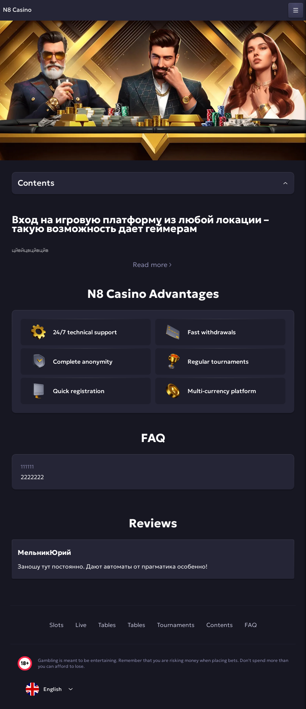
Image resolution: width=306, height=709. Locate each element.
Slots (56, 624)
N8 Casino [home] (17, 9)
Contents (219, 624)
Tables (107, 624)
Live (80, 624)
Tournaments (176, 624)
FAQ (251, 624)
